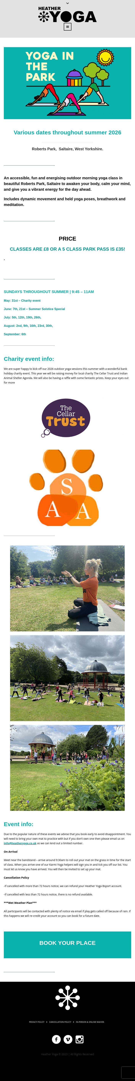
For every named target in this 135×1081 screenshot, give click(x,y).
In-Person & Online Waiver (90, 1022)
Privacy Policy (36, 1022)
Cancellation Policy (60, 1022)
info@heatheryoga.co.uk (20, 843)
